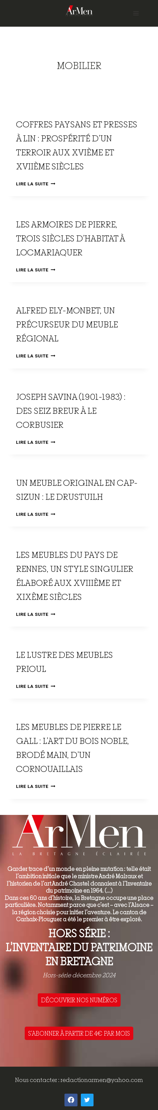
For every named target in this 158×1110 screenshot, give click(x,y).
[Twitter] (87, 1100)
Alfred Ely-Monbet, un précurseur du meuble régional (67, 324)
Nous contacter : (37, 1080)
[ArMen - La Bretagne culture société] (79, 10)
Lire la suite (35, 183)
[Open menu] (136, 13)
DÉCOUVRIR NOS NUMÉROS (79, 1000)
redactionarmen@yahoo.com (101, 1080)
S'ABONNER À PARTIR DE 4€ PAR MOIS (79, 1033)
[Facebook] (70, 1100)
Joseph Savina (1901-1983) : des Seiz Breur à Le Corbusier (71, 410)
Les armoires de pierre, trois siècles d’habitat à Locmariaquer (70, 238)
